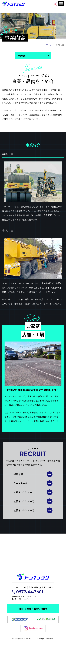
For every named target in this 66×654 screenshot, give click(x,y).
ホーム (49, 44)
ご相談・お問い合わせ (35, 608)
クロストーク (21, 483)
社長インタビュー (23, 492)
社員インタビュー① (24, 501)
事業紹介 (22, 55)
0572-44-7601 (29, 592)
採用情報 (18, 474)
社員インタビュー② (24, 510)
